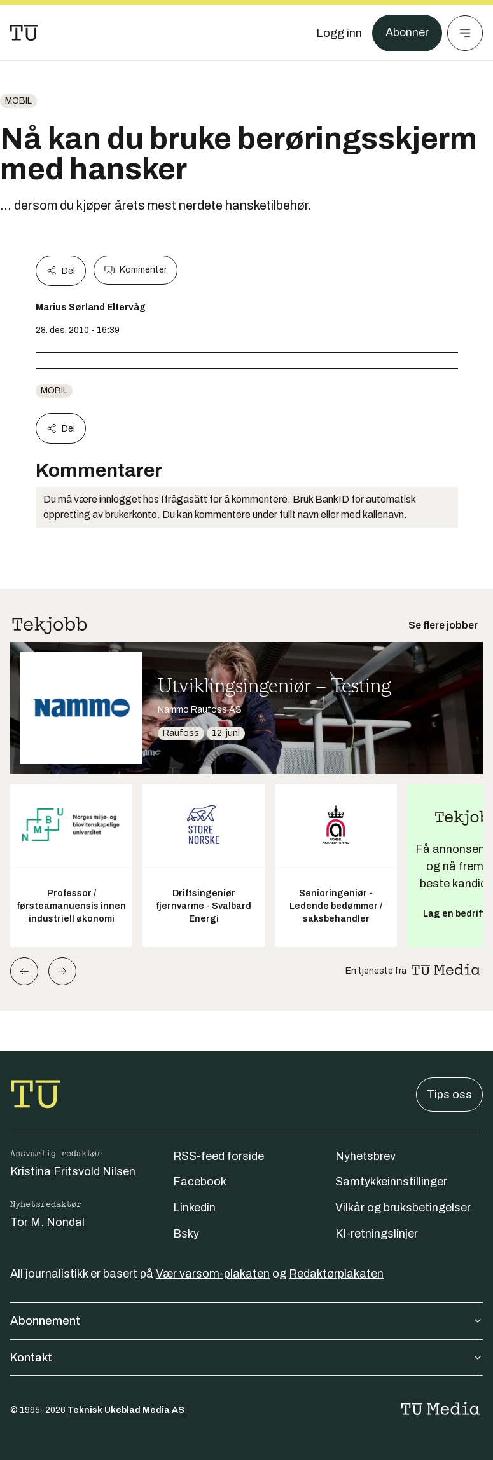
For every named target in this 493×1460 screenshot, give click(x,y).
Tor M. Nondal (47, 1222)
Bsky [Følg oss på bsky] (186, 1233)
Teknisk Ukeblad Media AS (125, 1410)
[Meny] (465, 33)
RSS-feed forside (218, 1156)
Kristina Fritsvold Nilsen (72, 1171)
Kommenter (135, 270)
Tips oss (449, 1094)
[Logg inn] (338, 33)
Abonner (407, 33)
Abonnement (246, 1320)
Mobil (18, 101)
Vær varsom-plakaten (213, 1273)
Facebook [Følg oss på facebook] (199, 1181)
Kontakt (246, 1357)
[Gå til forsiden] (24, 33)
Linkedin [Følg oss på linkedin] (194, 1207)
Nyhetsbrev (365, 1156)
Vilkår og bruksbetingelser (403, 1207)
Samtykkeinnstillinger (391, 1181)
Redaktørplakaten (336, 1273)
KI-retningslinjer (376, 1233)
